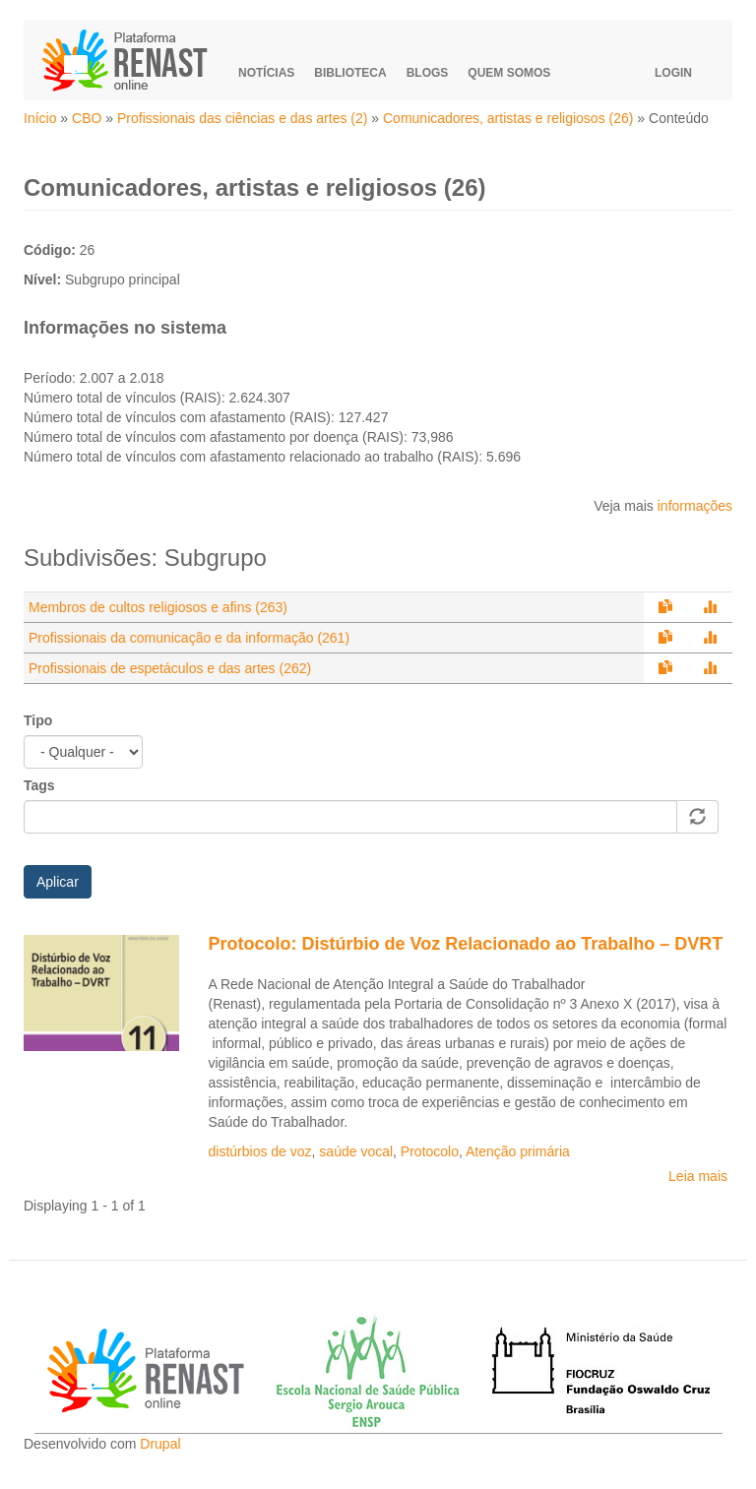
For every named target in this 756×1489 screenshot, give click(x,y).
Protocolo (430, 1151)
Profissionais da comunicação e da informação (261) (189, 638)
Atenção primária (518, 1151)
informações (695, 506)
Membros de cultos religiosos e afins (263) (158, 607)
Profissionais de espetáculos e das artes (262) (170, 668)
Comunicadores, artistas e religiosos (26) (508, 118)
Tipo (38, 720)
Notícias (266, 73)
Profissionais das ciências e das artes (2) (242, 118)
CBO (86, 118)
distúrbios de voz (260, 1151)
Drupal (160, 1444)
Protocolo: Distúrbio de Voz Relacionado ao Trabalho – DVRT (466, 944)
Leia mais (697, 1176)
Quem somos (509, 73)
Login (673, 73)
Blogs (428, 73)
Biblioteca (350, 73)
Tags (39, 785)
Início (40, 118)
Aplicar (57, 882)
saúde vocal (356, 1151)
